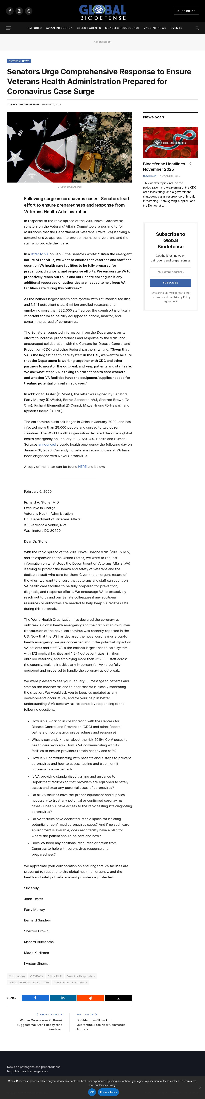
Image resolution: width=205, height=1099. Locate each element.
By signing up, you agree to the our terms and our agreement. (170, 297)
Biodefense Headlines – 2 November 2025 (167, 166)
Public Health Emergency (70, 982)
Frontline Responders (81, 975)
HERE (82, 466)
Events (176, 27)
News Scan (150, 176)
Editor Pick (55, 975)
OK (92, 1092)
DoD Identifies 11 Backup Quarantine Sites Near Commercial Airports (102, 1024)
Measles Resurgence (122, 27)
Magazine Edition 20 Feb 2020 (29, 982)
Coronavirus (17, 975)
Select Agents (89, 27)
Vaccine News (155, 27)
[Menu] (8, 28)
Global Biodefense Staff (24, 104)
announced (47, 444)
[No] (200, 1088)
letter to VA (40, 254)
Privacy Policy (182, 297)
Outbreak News (19, 61)
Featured (34, 27)
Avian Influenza (59, 27)
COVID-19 (36, 975)
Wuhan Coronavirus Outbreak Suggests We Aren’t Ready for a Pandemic (39, 1024)
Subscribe (186, 11)
